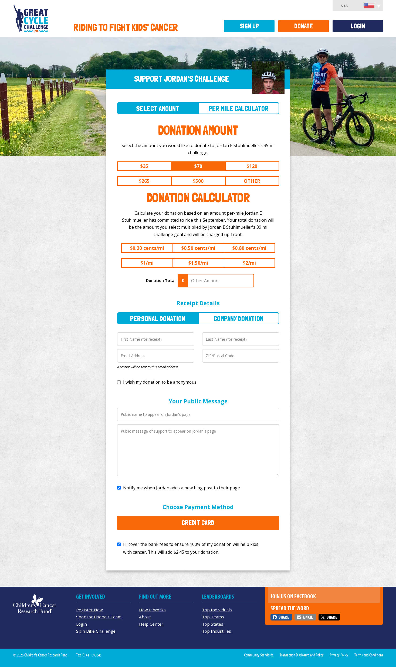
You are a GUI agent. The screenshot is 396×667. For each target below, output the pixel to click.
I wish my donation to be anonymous (160, 382)
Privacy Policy (339, 655)
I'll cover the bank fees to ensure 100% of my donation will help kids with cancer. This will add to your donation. (190, 548)
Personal (157, 318)
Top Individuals (217, 609)
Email (308, 617)
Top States (212, 624)
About (145, 616)
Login (357, 26)
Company (238, 318)
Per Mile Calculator (239, 108)
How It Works (152, 609)
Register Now (89, 609)
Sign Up (249, 26)
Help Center (151, 624)
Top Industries (216, 631)
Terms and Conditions (368, 655)
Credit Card (198, 523)
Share (283, 617)
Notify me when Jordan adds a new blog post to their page (181, 488)
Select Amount (157, 108)
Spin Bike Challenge (96, 631)
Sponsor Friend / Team (98, 616)
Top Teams (213, 616)
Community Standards (258, 655)
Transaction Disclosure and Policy (302, 655)
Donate (303, 26)
